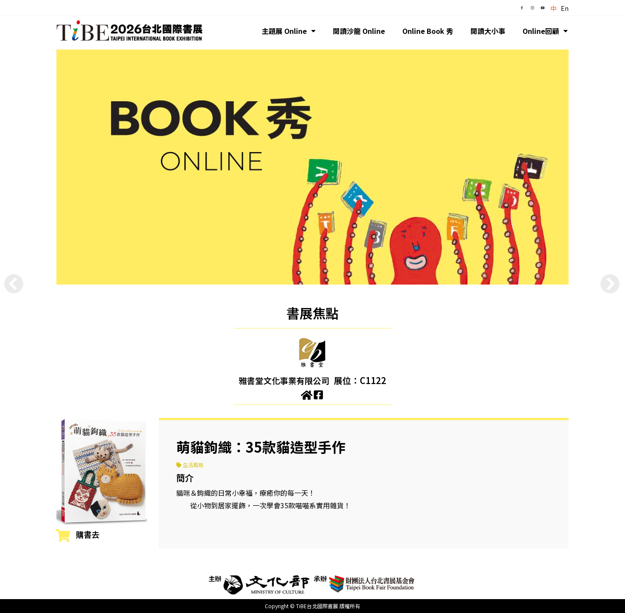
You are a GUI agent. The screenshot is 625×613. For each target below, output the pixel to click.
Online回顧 (545, 31)
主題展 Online (289, 31)
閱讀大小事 (487, 31)
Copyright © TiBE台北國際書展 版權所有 (312, 606)
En (565, 8)
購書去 (87, 534)
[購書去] (62, 535)
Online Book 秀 (427, 31)
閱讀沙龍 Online (359, 31)
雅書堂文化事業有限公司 (284, 380)
